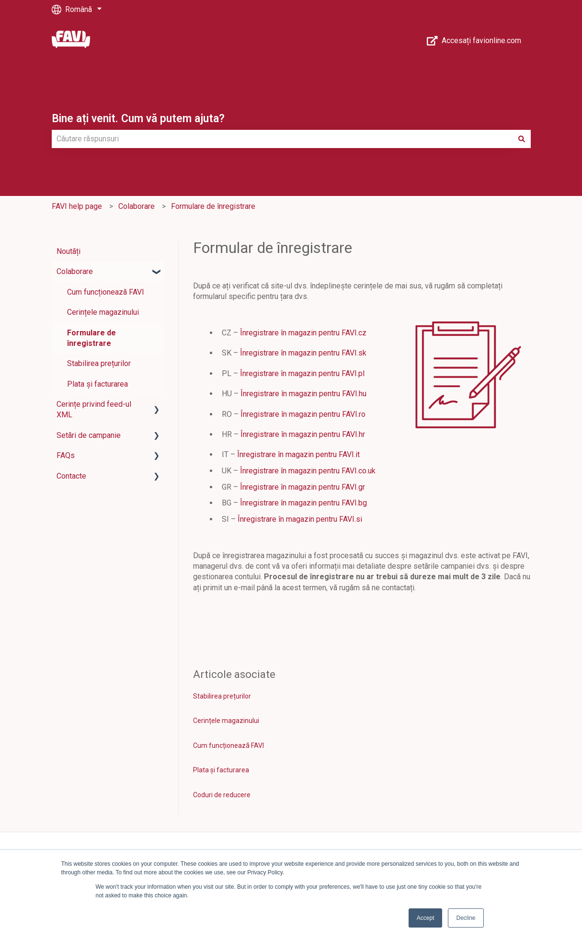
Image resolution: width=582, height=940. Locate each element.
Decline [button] (465, 918)
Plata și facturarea (221, 770)
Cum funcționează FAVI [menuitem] (105, 292)
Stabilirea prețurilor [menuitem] (99, 363)
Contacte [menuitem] (71, 476)
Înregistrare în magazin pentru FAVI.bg (303, 502)
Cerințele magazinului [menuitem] (103, 312)
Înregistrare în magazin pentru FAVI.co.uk (308, 470)
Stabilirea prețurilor (222, 696)
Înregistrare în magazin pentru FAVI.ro (302, 414)
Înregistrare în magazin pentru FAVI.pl (302, 373)
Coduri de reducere (222, 795)
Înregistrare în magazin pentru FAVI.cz (303, 332)
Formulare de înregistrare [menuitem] (91, 338)
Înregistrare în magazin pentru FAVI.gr (302, 487)
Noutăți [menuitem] (68, 251)
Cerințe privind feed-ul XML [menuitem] (94, 409)
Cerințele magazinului (226, 720)
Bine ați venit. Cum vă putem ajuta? (138, 118)
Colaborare (136, 206)
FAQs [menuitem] (66, 455)
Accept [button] (425, 918)
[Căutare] (522, 139)
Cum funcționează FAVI (228, 745)
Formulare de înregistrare (213, 206)
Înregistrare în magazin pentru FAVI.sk (303, 352)
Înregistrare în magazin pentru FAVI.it (298, 454)
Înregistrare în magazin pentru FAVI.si (300, 519)
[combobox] (282, 139)
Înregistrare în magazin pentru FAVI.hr (302, 434)
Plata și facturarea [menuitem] (97, 384)
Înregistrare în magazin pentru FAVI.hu (304, 393)
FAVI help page (77, 206)
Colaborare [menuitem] (75, 271)
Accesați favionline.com (474, 41)
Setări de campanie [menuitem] (89, 435)
